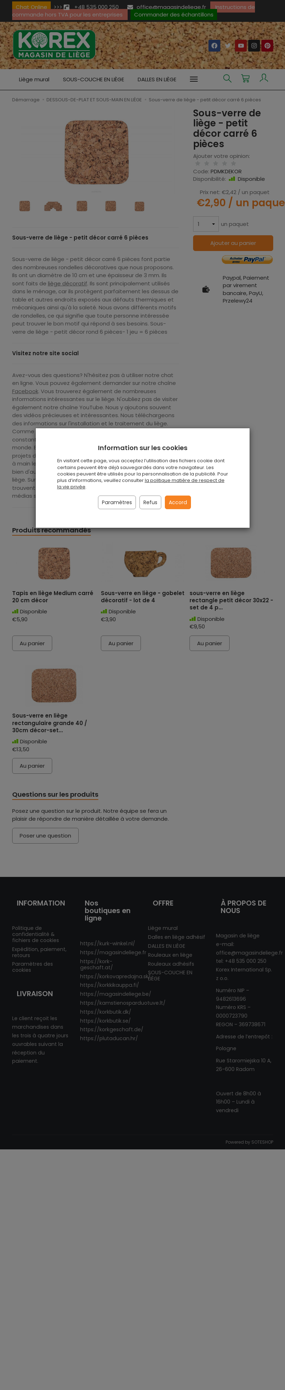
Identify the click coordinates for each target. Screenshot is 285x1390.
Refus (150, 502)
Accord (178, 502)
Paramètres (117, 502)
